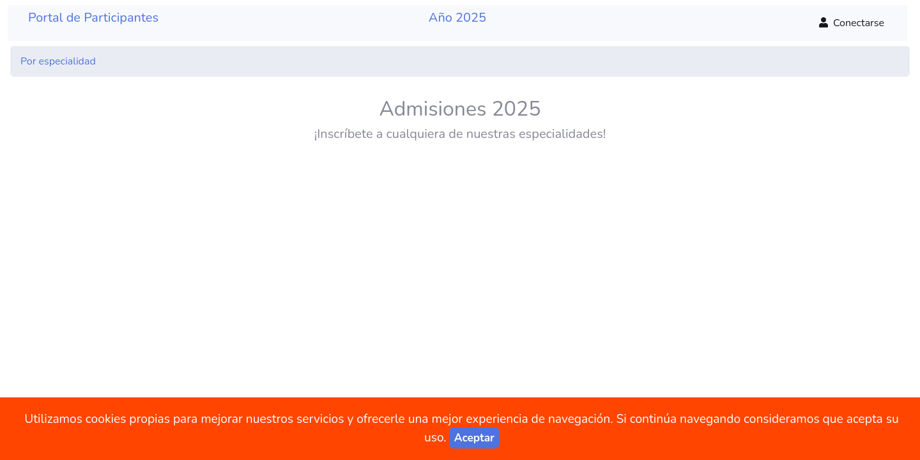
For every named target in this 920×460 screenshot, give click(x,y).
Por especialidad (58, 61)
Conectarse (851, 23)
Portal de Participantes (93, 17)
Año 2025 (457, 17)
